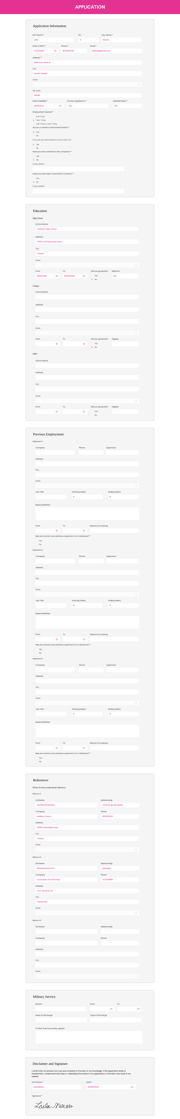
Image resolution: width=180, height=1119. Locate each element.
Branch (38, 1004)
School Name (41, 224)
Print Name (37, 1082)
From (92, 1004)
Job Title (39, 492)
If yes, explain (39, 186)
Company (40, 448)
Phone (82, 448)
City (37, 470)
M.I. (80, 35)
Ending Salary (114, 492)
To (118, 1004)
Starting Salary (79, 492)
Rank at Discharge (43, 1015)
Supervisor (111, 448)
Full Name (39, 800)
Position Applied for (76, 101)
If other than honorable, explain (50, 1028)
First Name (37, 35)
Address (39, 459)
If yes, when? (38, 164)
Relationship (106, 800)
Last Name (106, 35)
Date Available (41, 101)
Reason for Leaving (99, 526)
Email (92, 46)
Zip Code (37, 91)
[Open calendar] (132, 1087)
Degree (115, 339)
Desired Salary (119, 101)
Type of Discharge (98, 1015)
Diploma (116, 271)
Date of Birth (40, 46)
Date (89, 1082)
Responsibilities (42, 505)
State (37, 481)
